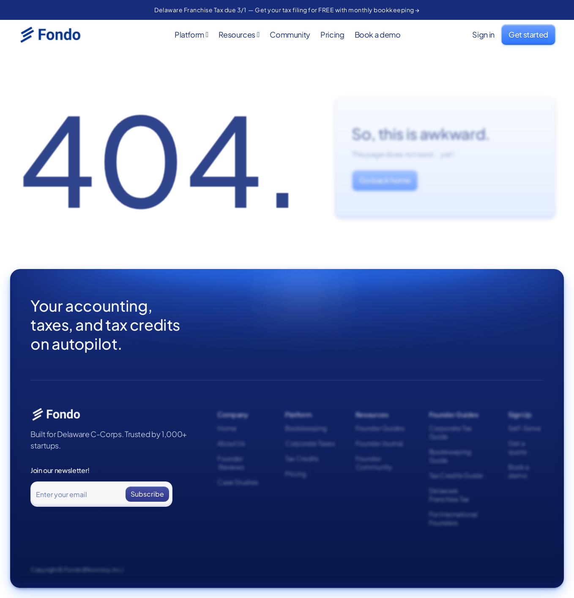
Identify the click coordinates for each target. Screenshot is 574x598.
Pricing (332, 34)
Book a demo (378, 34)
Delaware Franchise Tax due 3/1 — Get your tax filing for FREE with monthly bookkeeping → (287, 10)
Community (290, 34)
